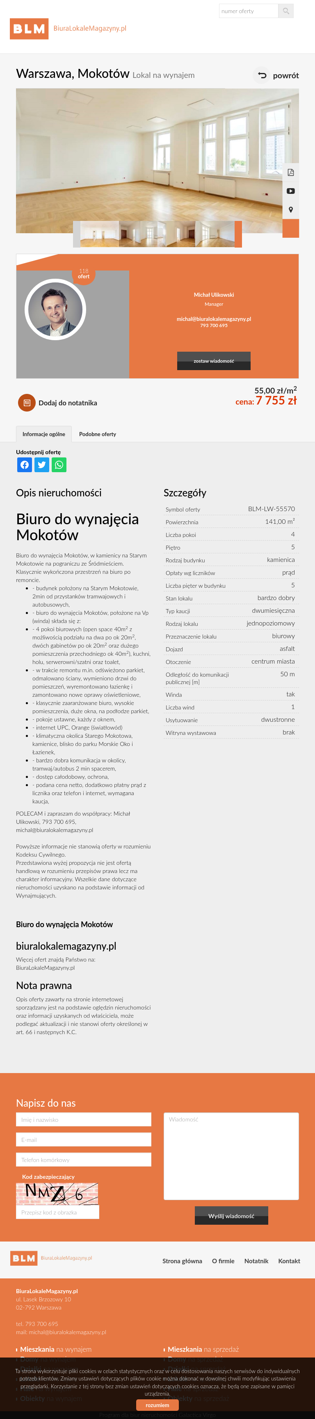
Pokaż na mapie (291, 209)
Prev (76, 234)
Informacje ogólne (44, 434)
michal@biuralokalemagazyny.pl (214, 319)
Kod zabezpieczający (48, 1176)
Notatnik (256, 1260)
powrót (286, 75)
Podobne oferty (97, 434)
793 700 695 (214, 325)
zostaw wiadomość (214, 361)
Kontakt (289, 1260)
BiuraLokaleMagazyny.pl (45, 967)
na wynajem (55, 1349)
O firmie (223, 1260)
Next (238, 234)
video (291, 191)
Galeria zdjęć (291, 228)
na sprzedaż (203, 1349)
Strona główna (182, 1260)
